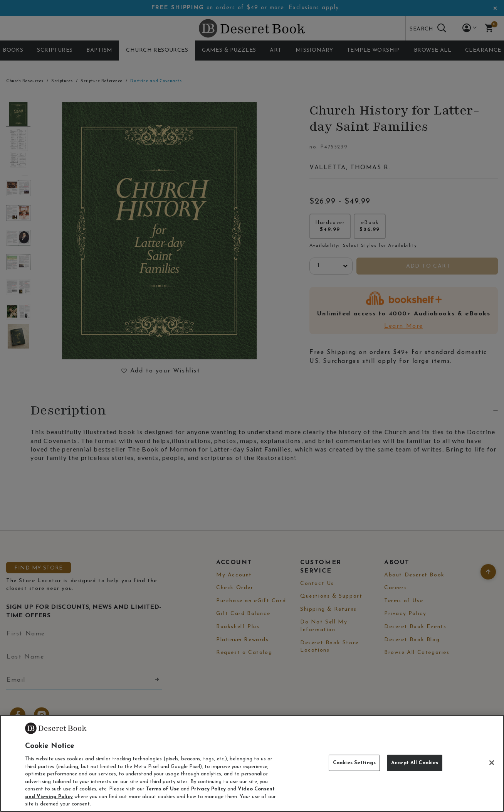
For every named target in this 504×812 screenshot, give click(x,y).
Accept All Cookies (414, 762)
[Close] (491, 762)
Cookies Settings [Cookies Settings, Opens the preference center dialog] (354, 762)
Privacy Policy (208, 789)
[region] (252, 763)
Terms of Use (162, 789)
